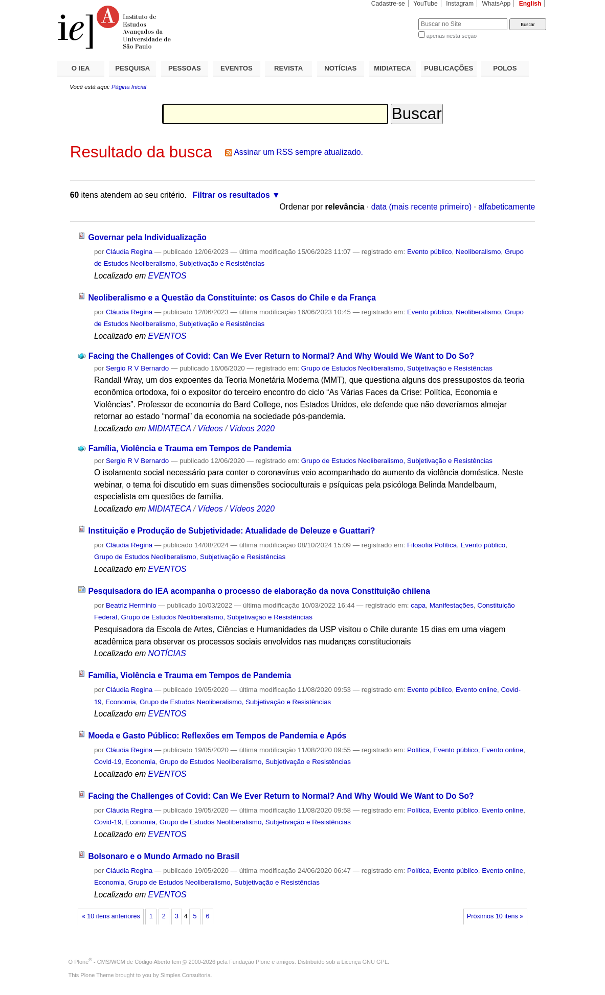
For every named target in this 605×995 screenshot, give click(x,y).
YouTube (425, 3)
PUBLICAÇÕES (448, 68)
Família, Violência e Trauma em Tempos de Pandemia (190, 448)
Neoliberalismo (478, 252)
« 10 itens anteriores (111, 916)
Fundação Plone (249, 962)
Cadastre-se (388, 3)
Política (418, 750)
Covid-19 (107, 762)
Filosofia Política (432, 545)
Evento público (429, 252)
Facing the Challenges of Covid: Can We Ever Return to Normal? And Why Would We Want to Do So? (281, 356)
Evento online (476, 689)
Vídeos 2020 (252, 428)
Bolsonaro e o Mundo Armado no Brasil (163, 856)
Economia (120, 702)
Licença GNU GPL (365, 962)
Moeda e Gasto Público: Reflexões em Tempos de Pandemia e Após (217, 735)
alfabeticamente (506, 206)
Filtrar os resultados (231, 195)
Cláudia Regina (129, 252)
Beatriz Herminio (131, 605)
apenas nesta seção (452, 36)
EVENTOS (236, 68)
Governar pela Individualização (147, 237)
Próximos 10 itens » (495, 916)
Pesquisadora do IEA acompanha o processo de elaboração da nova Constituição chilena (259, 591)
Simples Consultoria (186, 975)
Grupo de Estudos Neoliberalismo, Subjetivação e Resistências (396, 368)
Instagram (460, 3)
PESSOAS (184, 68)
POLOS (505, 68)
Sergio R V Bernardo (137, 368)
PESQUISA (132, 68)
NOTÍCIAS (340, 68)
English (530, 3)
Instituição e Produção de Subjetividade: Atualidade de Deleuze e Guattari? (231, 530)
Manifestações (452, 605)
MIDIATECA (392, 68)
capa (418, 605)
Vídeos (210, 428)
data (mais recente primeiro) (421, 206)
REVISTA (288, 68)
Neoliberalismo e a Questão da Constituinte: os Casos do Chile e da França (232, 297)
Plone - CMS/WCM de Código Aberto (122, 962)
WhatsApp (496, 3)
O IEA (81, 68)
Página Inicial (128, 87)
